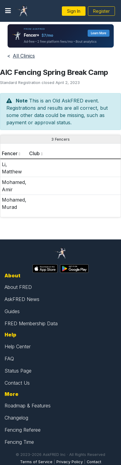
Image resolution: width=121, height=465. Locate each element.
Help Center (18, 346)
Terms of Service (36, 462)
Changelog (16, 418)
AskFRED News (22, 299)
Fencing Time (19, 442)
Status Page (18, 371)
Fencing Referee (23, 430)
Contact (94, 462)
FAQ (9, 359)
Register (101, 11)
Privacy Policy (69, 462)
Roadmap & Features (28, 406)
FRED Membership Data (31, 323)
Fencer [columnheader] (10, 153)
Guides (12, 311)
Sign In (73, 11)
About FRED (18, 287)
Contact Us (17, 383)
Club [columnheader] (34, 153)
